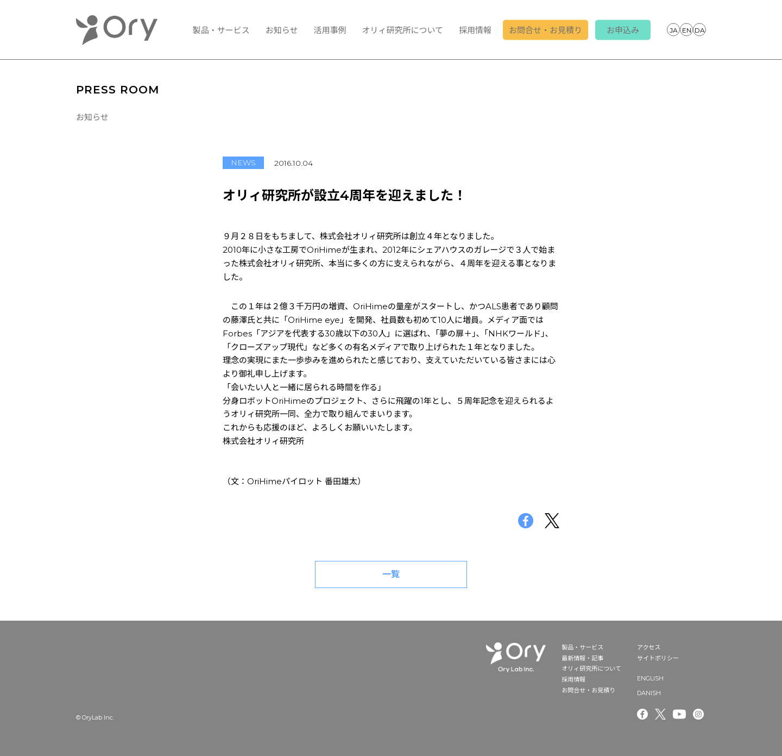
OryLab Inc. (116, 30)
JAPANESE (673, 29)
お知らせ (282, 30)
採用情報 (475, 30)
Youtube (679, 714)
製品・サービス (221, 30)
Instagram (699, 714)
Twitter (660, 714)
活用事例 (329, 30)
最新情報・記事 (582, 658)
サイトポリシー (658, 658)
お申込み (623, 30)
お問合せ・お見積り (545, 30)
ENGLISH (686, 29)
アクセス (648, 647)
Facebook (642, 714)
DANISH (699, 29)
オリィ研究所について (402, 30)
